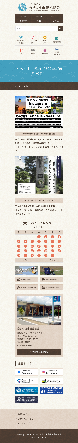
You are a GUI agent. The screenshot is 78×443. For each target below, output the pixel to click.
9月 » (52, 260)
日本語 (23, 16)
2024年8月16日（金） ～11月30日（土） (39, 133)
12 (19, 246)
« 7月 (25, 260)
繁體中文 (23, 21)
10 (52, 241)
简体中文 (55, 16)
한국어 (39, 21)
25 (59, 250)
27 (25, 255)
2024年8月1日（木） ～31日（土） (39, 200)
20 (25, 250)
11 (59, 241)
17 (52, 246)
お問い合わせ (24, 414)
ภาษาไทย (55, 21)
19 (19, 250)
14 (32, 246)
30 (46, 255)
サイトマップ (24, 423)
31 (52, 255)
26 (19, 255)
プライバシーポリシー (27, 418)
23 (46, 250)
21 (32, 250)
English (39, 16)
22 (39, 250)
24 (52, 250)
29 (39, 255)
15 (39, 246)
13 (25, 246)
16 (46, 246)
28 (32, 255)
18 (59, 246)
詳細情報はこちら (39, 351)
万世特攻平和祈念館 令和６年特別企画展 (35, 206)
